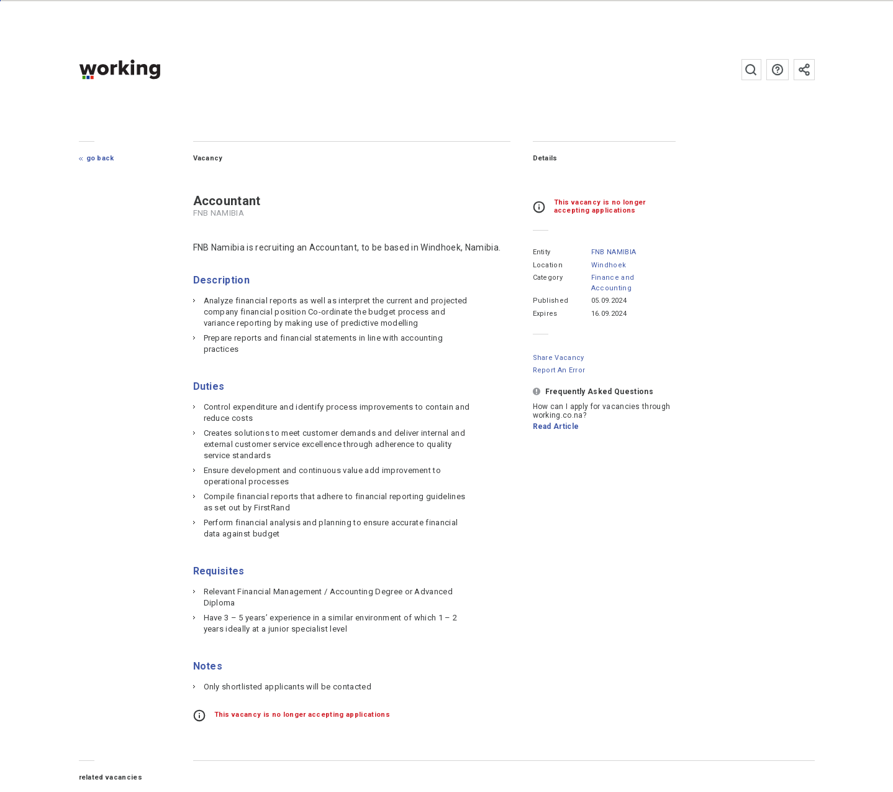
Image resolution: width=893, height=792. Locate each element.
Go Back (100, 158)
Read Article (556, 426)
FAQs (777, 69)
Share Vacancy (558, 358)
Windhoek (609, 265)
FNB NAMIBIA (614, 252)
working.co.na (144, 69)
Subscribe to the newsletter (804, 69)
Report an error (559, 370)
